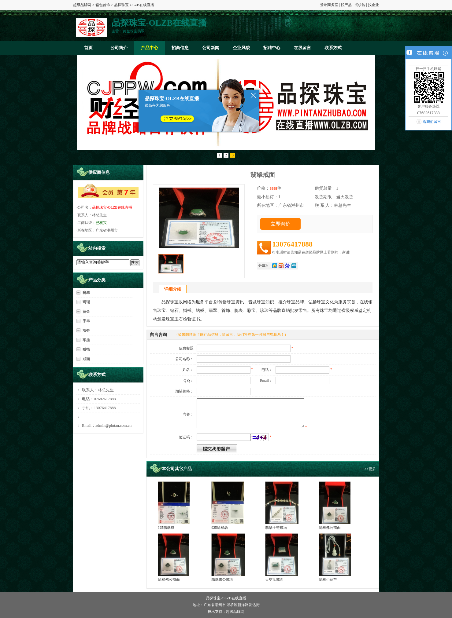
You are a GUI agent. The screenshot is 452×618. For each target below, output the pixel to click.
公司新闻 (210, 48)
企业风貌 (241, 48)
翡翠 (86, 293)
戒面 (86, 359)
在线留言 (302, 48)
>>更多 (370, 469)
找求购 (359, 5)
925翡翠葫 (219, 527)
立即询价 (280, 223)
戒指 (86, 349)
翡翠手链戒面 (276, 527)
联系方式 (333, 48)
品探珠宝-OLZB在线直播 (112, 207)
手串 (86, 321)
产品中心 (149, 48)
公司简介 (119, 48)
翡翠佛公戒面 (330, 527)
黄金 (86, 311)
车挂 (86, 340)
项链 (86, 330)
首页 (88, 48)
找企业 (373, 5)
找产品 (346, 5)
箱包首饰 (102, 5)
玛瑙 (86, 302)
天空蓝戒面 (274, 579)
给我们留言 (432, 121)
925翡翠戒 (166, 527)
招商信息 (180, 48)
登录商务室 (329, 5)
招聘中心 (271, 48)
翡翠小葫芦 (328, 579)
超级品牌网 (82, 5)
